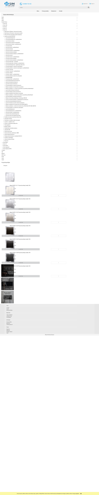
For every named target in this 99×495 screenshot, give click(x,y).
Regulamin (62, 487)
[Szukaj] (68, 3)
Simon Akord (5, 464)
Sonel (3, 480)
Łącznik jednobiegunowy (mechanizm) (9, 216)
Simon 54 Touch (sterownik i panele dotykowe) (6, 48)
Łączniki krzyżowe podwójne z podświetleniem (9, 132)
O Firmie (29, 487)
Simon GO (5, 24)
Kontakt (29, 488)
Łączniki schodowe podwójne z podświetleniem (9, 110)
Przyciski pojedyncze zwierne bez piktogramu (8, 162)
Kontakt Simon (4, 22)
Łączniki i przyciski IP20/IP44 (6, 54)
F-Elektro (3, 472)
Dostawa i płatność (63, 490)
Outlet (3, 482)
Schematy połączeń (52, 490)
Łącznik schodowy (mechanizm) (8, 221)
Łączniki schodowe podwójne (8, 104)
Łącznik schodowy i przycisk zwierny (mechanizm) (8, 328)
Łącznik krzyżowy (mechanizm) (8, 225)
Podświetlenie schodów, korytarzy (7, 428)
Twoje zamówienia (42, 487)
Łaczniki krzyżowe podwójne (7, 126)
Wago (3, 19)
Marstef (3, 475)
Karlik (3, 18)
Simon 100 (5, 26)
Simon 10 (5, 463)
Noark (3, 479)
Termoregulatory (7, 422)
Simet (3, 21)
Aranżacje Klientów (31, 490)
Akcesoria (6, 460)
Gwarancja (62, 488)
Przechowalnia (41, 490)
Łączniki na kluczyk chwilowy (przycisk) (7, 390)
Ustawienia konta (41, 488)
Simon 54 (5, 30)
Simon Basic (5, 461)
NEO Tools (3, 477)
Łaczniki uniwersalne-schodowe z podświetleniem (9, 146)
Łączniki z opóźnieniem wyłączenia (6, 419)
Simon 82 (5, 27)
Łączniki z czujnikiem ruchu (6, 414)
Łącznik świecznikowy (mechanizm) (8, 260)
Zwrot (61, 491)
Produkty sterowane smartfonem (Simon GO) (6, 398)
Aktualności (51, 488)
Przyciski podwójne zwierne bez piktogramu (8, 200)
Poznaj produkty (51, 487)
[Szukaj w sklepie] (59, 4)
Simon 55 (5, 29)
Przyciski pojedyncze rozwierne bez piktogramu (8, 360)
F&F (2, 474)
